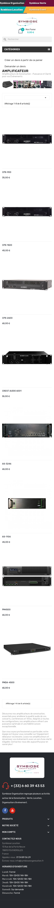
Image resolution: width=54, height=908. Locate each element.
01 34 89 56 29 (23, 857)
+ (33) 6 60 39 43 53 (27, 786)
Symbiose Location (12, 9)
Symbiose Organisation (12, 3)
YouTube (12, 811)
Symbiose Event (37, 9)
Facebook (5, 811)
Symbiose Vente (37, 3)
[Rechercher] (27, 39)
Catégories (12, 49)
